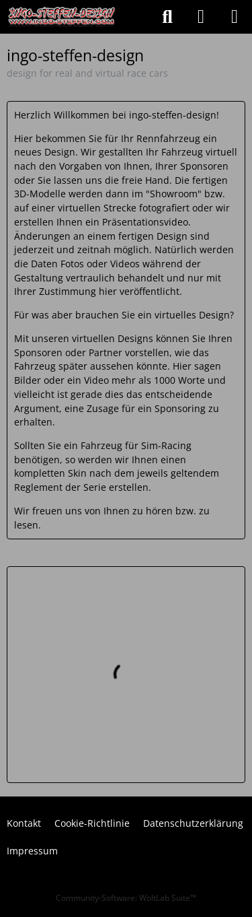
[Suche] (167, 16)
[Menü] (234, 16)
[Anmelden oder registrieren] (200, 17)
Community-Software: (126, 898)
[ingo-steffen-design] (62, 16)
